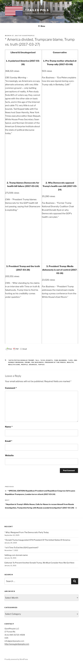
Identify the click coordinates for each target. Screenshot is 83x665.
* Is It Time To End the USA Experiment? (21, 547)
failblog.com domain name (16, 555)
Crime (27, 362)
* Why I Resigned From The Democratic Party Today (27, 532)
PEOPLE (24, 364)
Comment (11, 388)
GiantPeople (28, 35)
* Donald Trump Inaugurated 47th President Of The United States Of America (37, 540)
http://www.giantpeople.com (17, 644)
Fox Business (37, 362)
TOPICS (41, 364)
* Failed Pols (37, 10)
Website (9, 455)
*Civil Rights (46, 360)
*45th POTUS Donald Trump (21, 360)
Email (8, 441)
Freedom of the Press (55, 362)
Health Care (14, 364)
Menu (41, 26)
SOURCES (33, 364)
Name (9, 426)
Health (70, 362)
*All (37, 360)
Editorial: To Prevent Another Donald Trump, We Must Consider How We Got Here (39, 563)
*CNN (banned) (60, 360)
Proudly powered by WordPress (16, 659)
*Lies (70, 360)
